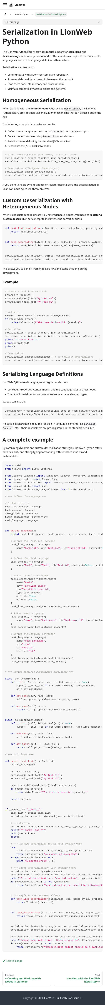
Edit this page (12, 961)
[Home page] (5, 14)
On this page (12, 22)
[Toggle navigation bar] (4, 4)
